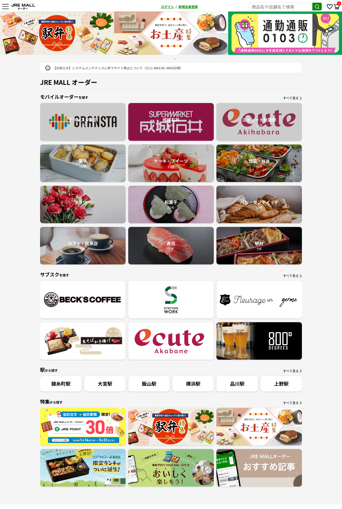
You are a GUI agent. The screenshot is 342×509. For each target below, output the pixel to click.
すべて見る (292, 98)
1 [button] (159, 59)
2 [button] (167, 59)
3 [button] (175, 59)
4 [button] (183, 59)
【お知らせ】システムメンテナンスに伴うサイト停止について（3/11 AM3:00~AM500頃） (118, 68)
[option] (137, 33)
